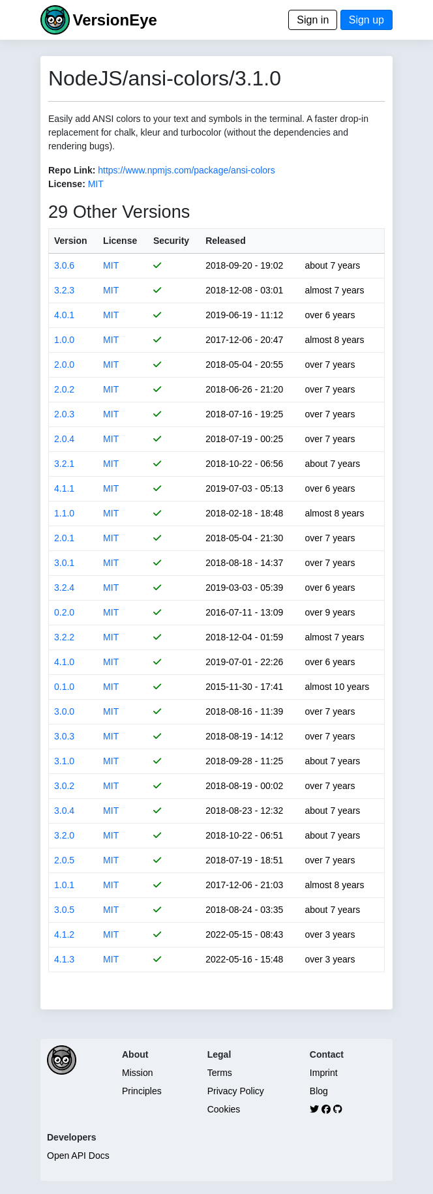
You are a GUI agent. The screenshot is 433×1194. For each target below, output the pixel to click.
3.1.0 (64, 761)
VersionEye (114, 20)
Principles (142, 1091)
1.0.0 (64, 340)
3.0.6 (64, 265)
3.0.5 (64, 909)
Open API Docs (78, 1155)
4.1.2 (64, 934)
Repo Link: (71, 170)
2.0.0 (64, 364)
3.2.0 (64, 835)
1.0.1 (64, 885)
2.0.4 (64, 439)
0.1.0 (64, 686)
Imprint (324, 1072)
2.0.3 (64, 414)
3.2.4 (64, 587)
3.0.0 (64, 711)
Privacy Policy (235, 1091)
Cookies (224, 1109)
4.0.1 (64, 315)
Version (70, 240)
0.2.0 (64, 612)
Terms (219, 1072)
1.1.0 (64, 513)
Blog (319, 1091)
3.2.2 (64, 637)
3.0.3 (64, 736)
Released (225, 240)
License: (66, 184)
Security (171, 240)
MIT (96, 184)
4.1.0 (64, 662)
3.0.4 (64, 810)
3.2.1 (64, 463)
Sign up (366, 19)
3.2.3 (64, 290)
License (120, 240)
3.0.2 (64, 786)
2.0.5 (64, 860)
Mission (137, 1072)
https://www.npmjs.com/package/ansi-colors (186, 170)
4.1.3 (64, 959)
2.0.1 (64, 538)
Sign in (313, 19)
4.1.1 (64, 488)
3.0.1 (64, 563)
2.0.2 (64, 389)
